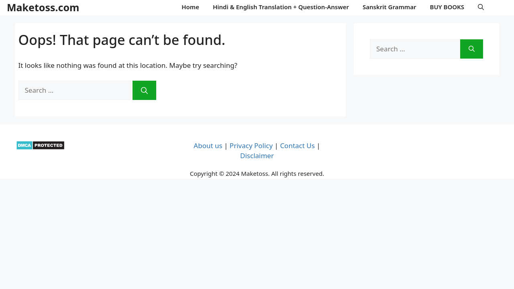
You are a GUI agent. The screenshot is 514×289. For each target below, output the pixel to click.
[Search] (144, 90)
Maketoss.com (43, 7)
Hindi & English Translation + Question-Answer (281, 7)
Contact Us (297, 145)
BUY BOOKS (447, 7)
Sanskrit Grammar (389, 7)
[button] (481, 7)
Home (190, 7)
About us (208, 145)
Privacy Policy (251, 145)
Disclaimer (257, 155)
